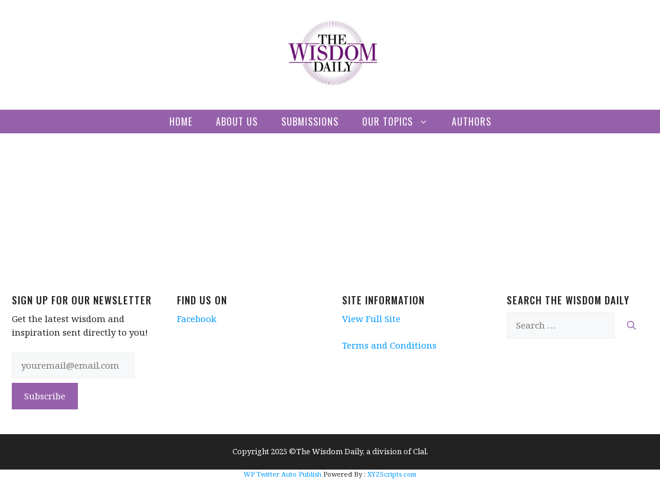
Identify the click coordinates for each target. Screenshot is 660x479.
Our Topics (401, 121)
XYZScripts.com (391, 474)
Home (180, 121)
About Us (237, 121)
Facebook (196, 318)
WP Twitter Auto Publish (282, 474)
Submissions (310, 121)
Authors (471, 121)
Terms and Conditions (389, 345)
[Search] (631, 325)
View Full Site (371, 318)
